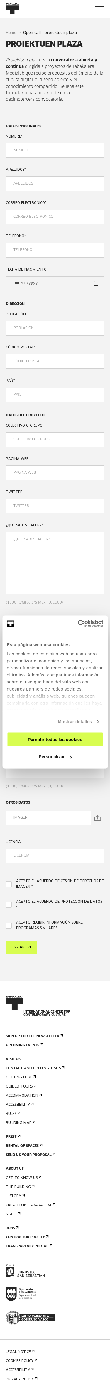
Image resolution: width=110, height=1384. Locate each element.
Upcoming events (24, 1045)
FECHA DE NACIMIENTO (26, 270)
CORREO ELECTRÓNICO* (26, 203)
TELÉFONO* (16, 236)
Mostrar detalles (75, 721)
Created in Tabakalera (30, 1205)
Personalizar (55, 756)
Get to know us (23, 1178)
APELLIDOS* (16, 170)
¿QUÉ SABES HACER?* (24, 525)
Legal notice (19, 1352)
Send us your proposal (30, 1155)
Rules (12, 1114)
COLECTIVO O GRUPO (24, 426)
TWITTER (14, 492)
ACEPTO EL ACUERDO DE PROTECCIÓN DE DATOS (59, 902)
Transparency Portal (28, 1246)
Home (11, 33)
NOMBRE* (14, 136)
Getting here (20, 1077)
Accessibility (19, 1105)
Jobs (12, 1228)
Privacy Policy (21, 1379)
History (15, 1196)
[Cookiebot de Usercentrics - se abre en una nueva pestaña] (78, 624)
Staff (12, 1214)
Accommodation (23, 1096)
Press (12, 1137)
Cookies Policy (21, 1361)
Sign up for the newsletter (34, 1036)
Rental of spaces (23, 1146)
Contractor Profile (27, 1237)
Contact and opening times (34, 1068)
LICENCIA (13, 842)
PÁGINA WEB (17, 459)
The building (19, 1187)
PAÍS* (10, 381)
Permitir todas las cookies (55, 739)
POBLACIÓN (16, 314)
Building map (20, 1123)
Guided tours (20, 1086)
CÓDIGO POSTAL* (20, 347)
